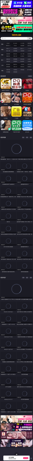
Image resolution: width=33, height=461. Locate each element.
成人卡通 (22, 53)
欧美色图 (22, 59)
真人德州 (15, 43)
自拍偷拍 (15, 48)
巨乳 (27, 137)
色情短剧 (15, 72)
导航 (2, 70)
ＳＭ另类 (29, 50)
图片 (2, 60)
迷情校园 (8, 66)
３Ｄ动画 (29, 48)
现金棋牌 (22, 45)
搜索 (30, 38)
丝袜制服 (15, 50)
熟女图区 (22, 61)
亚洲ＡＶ (8, 48)
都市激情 (8, 64)
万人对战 (22, 43)
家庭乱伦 (15, 64)
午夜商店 (15, 69)
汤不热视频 (29, 69)
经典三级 (15, 56)
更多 (31, 137)
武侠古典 (29, 64)
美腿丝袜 (8, 61)
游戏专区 (29, 43)
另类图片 (29, 61)
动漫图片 (29, 59)
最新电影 (3, 277)
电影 (2, 55)
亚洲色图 (15, 59)
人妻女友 (22, 64)
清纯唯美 (15, 61)
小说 (2, 65)
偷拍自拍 (15, 53)
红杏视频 (8, 72)
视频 (2, 49)
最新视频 (3, 137)
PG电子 (8, 43)
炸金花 (15, 45)
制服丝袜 (8, 56)
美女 (23, 137)
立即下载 (26, 458)
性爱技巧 (29, 66)
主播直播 (22, 50)
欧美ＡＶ (22, 48)
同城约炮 (8, 69)
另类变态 (29, 56)
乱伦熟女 (22, 56)
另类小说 (15, 66)
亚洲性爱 (8, 53)
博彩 (2, 44)
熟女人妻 (8, 50)
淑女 (27, 277)
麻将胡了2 (8, 45)
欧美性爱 (29, 53)
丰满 (23, 277)
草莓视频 (22, 69)
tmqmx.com (16, 35)
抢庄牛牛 (29, 45)
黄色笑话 (22, 66)
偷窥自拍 (8, 59)
